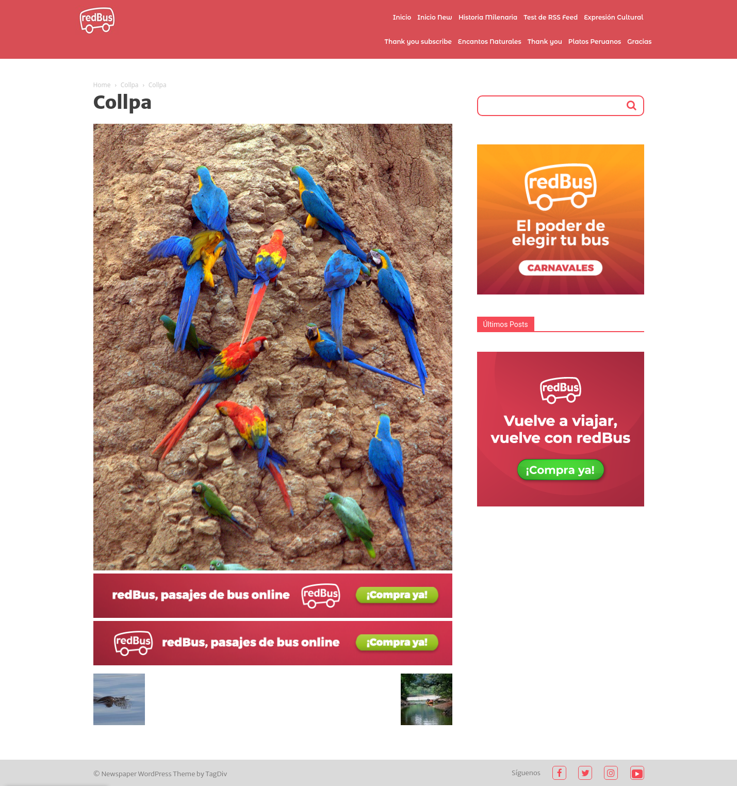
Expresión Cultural (613, 17)
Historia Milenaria (487, 17)
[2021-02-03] (272, 615)
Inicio (402, 17)
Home (102, 84)
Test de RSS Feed (550, 17)
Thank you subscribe (417, 41)
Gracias (639, 41)
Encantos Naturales (489, 41)
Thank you (545, 41)
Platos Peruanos (594, 41)
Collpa (130, 84)
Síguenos (526, 772)
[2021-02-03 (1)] (272, 663)
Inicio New (434, 17)
